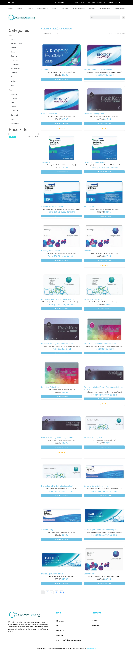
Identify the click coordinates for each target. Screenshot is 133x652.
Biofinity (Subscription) (51, 251)
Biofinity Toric (90, 574)
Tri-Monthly (15, 123)
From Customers (79, 8)
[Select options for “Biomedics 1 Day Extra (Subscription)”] (61, 495)
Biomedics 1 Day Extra (94, 437)
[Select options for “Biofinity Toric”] (104, 583)
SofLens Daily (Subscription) (96, 486)
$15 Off (65, 8)
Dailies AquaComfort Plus (52, 574)
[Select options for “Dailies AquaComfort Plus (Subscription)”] (104, 539)
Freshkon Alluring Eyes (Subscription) (57, 343)
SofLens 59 (89, 206)
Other (55, 8)
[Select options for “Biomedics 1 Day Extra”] (104, 447)
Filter (12, 136)
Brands (20, 8)
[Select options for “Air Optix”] (61, 79)
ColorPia (14, 56)
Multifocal (14, 111)
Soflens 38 (46, 162)
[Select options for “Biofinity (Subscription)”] (61, 260)
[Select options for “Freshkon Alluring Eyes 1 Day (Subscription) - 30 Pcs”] (104, 399)
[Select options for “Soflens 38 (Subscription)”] (104, 171)
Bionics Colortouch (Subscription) (98, 69)
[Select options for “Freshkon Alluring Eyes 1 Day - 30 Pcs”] (61, 447)
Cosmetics (14, 98)
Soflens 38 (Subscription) (95, 162)
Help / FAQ (59, 635)
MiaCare (14, 81)
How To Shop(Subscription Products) (68, 640)
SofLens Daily (47, 529)
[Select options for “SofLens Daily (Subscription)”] (104, 495)
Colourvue (14, 60)
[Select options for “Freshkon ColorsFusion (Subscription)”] (104, 353)
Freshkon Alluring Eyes (94, 114)
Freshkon (14, 73)
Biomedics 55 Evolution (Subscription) (58, 299)
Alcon (13, 39)
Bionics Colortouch (49, 114)
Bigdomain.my (91, 648)
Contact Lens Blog (96, 2)
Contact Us (60, 630)
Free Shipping (105, 8)
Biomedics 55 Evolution (94, 299)
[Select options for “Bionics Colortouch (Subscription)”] (104, 79)
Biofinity (87, 251)
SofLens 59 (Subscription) (52, 206)
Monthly (13, 107)
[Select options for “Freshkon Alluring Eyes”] (104, 123)
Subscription (15, 115)
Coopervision (15, 64)
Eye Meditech (15, 69)
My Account (60, 2)
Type (30, 8)
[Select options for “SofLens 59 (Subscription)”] (61, 216)
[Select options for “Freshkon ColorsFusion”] (61, 397)
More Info (114, 2)
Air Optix (45, 69)
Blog (57, 626)
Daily (12, 102)
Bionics (13, 48)
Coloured (14, 94)
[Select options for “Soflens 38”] (61, 172)
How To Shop (119, 8)
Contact (92, 8)
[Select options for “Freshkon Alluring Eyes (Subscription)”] (61, 353)
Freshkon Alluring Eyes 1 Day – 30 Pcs (58, 437)
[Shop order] (50, 34)
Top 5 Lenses (42, 8)
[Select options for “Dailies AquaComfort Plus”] (61, 583)
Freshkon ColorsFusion (51, 387)
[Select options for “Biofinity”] (104, 260)
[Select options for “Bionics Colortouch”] (61, 123)
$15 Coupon (79, 2)
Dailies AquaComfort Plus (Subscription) (101, 529)
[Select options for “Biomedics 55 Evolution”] (104, 309)
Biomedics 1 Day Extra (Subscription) (57, 486)
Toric (12, 119)
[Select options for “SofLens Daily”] (61, 539)
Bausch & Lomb (16, 44)
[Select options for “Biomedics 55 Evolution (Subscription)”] (61, 308)
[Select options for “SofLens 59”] (104, 216)
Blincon (13, 52)
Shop (10, 8)
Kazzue (13, 77)
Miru (12, 85)
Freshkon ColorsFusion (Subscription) (100, 343)
